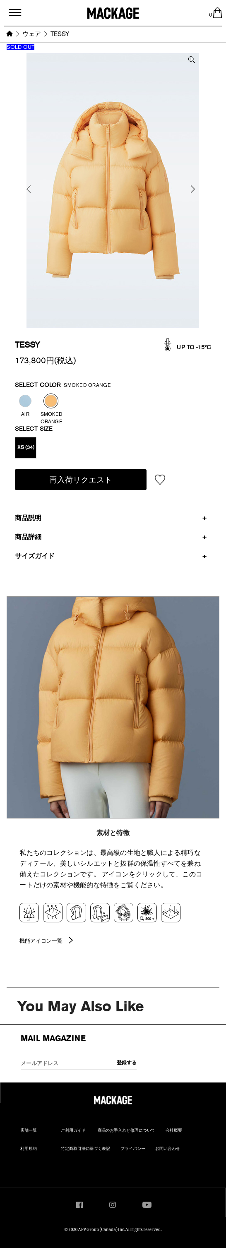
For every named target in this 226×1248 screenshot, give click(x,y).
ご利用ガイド (73, 1130)
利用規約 (28, 1149)
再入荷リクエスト (80, 480)
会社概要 (174, 1130)
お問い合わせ (167, 1149)
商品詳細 (28, 537)
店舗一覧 (28, 1130)
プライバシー (132, 1149)
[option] (112, 190)
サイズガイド (35, 556)
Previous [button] (30, 189)
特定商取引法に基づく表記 (86, 1149)
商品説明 (28, 518)
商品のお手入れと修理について (127, 1130)
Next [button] (195, 189)
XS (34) (25, 447)
